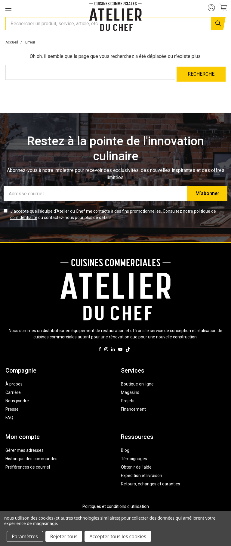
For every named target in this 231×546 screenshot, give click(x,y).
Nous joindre (17, 398)
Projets (127, 398)
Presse (12, 407)
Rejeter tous (64, 536)
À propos (14, 382)
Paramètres (25, 536)
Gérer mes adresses (24, 448)
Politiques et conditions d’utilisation (115, 504)
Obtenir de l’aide (136, 465)
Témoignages (134, 456)
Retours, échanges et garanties (150, 481)
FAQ (9, 415)
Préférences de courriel (27, 465)
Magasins (130, 390)
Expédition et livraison (141, 473)
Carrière (13, 390)
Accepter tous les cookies (117, 536)
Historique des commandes (31, 456)
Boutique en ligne (137, 382)
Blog (125, 448)
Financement (133, 407)
